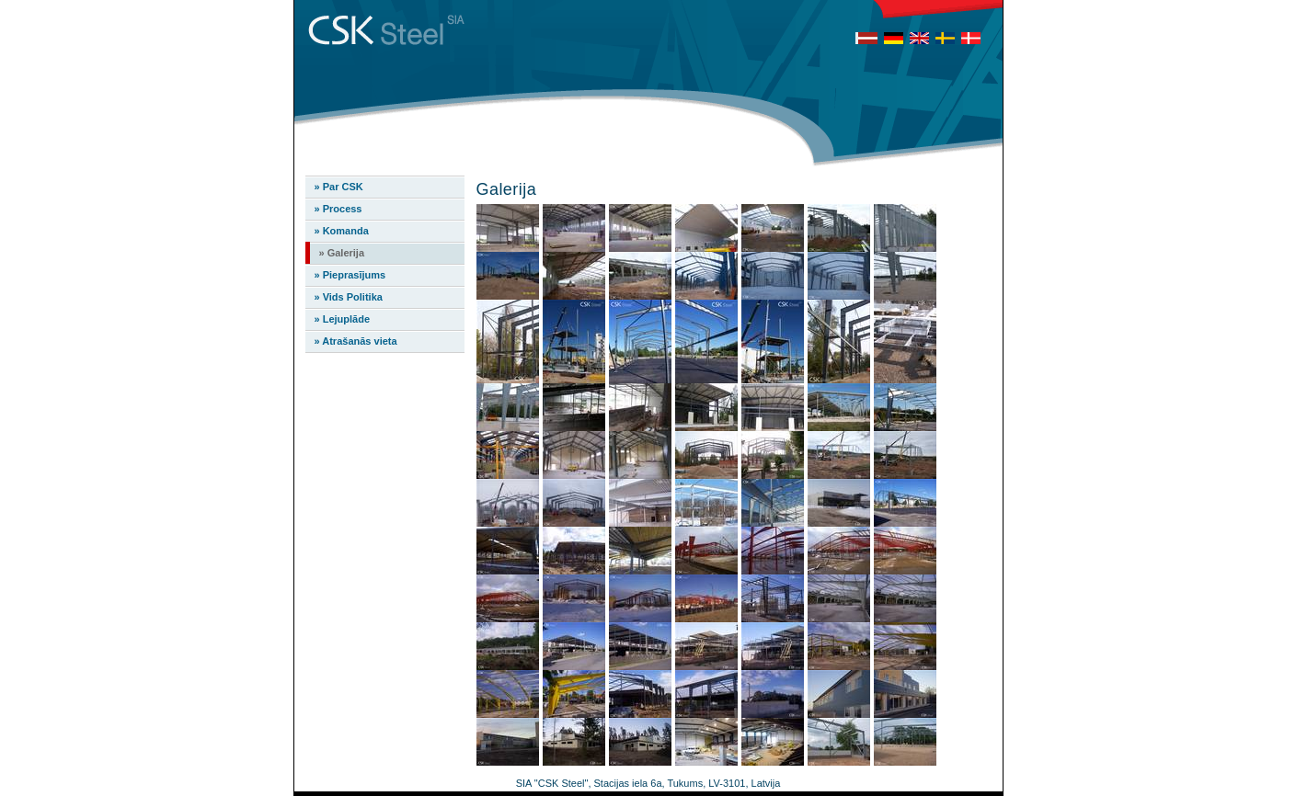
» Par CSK (339, 186)
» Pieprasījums (350, 274)
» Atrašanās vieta (356, 341)
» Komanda (342, 230)
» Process (338, 208)
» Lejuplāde (343, 318)
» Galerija (342, 252)
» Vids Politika (349, 296)
